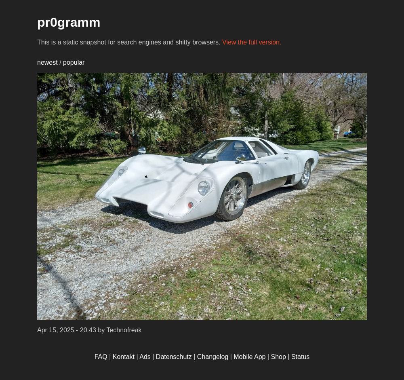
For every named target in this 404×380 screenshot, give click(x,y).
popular (73, 62)
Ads (145, 356)
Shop (278, 356)
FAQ (101, 356)
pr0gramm (69, 22)
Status (300, 356)
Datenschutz (174, 356)
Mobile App (249, 356)
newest (47, 62)
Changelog (212, 356)
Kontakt (124, 356)
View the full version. (251, 42)
